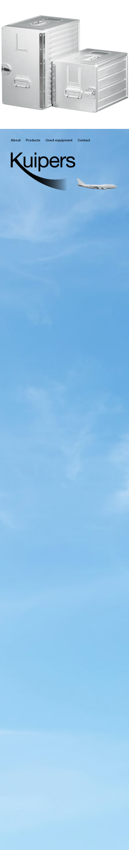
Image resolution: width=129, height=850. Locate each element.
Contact (84, 140)
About (16, 140)
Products (33, 140)
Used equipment (59, 140)
